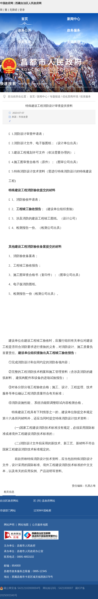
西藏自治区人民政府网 (28, 3)
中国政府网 (6, 3)
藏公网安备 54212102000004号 (20, 588)
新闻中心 (73, 19)
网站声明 (9, 524)
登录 (22, 9)
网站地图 (23, 524)
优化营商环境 (70, 96)
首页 (24, 19)
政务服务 (73, 30)
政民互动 (24, 42)
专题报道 (55, 96)
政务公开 (24, 30)
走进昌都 (73, 42)
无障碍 (13, 9)
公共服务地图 (40, 524)
